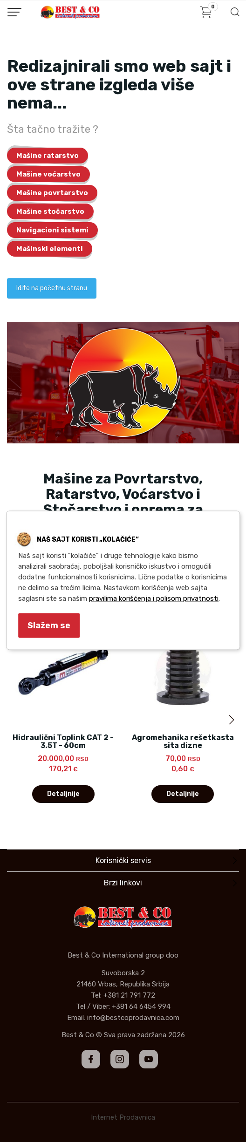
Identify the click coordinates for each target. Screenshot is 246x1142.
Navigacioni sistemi (52, 230)
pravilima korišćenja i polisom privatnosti (154, 598)
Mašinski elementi (49, 249)
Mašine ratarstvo (47, 155)
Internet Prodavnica (123, 1117)
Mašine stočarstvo (50, 211)
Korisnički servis (123, 860)
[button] (231, 720)
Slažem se (48, 625)
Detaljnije (63, 794)
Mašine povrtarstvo (52, 193)
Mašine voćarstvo (48, 174)
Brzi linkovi (123, 882)
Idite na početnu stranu (51, 288)
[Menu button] (14, 12)
